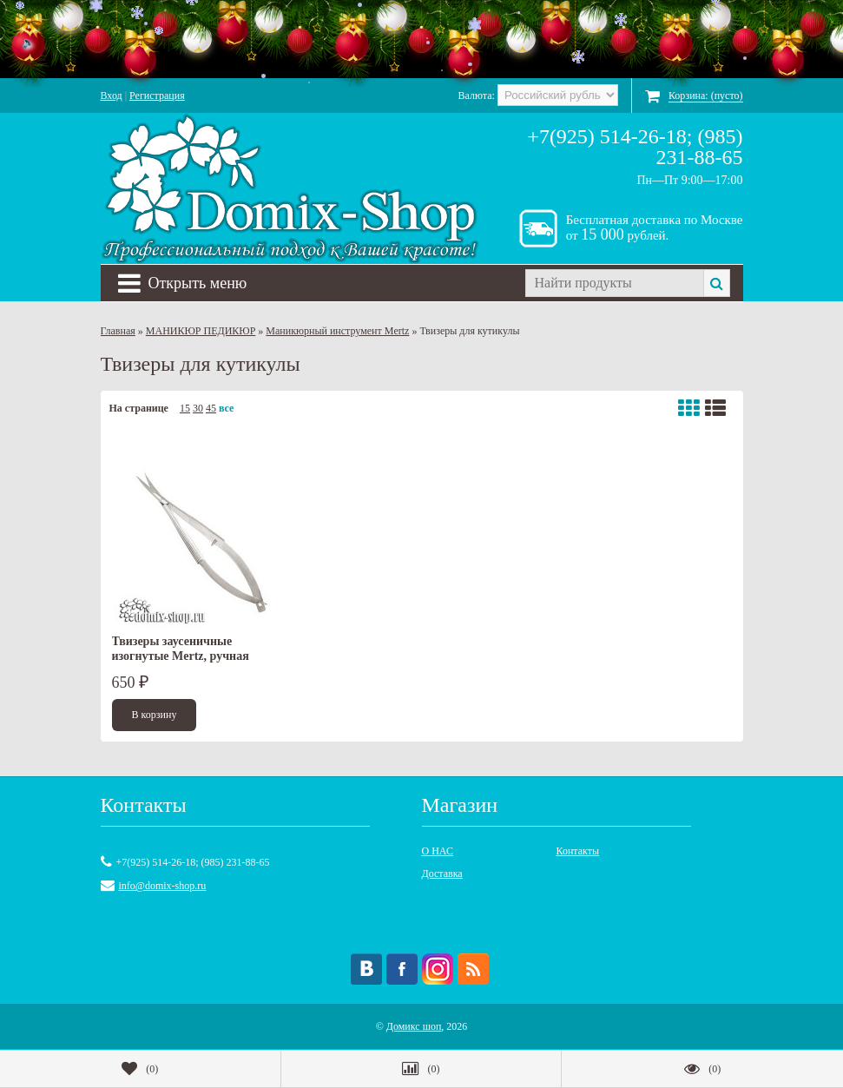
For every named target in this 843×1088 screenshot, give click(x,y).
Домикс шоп (414, 1026)
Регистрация (157, 95)
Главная (118, 331)
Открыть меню (182, 283)
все (226, 408)
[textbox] (614, 283)
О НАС (437, 851)
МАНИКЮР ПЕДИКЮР (201, 331)
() (140, 1069)
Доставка (442, 873)
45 (211, 408)
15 (185, 408)
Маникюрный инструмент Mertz (337, 331)
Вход (111, 95)
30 (198, 408)
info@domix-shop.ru (163, 886)
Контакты (578, 851)
